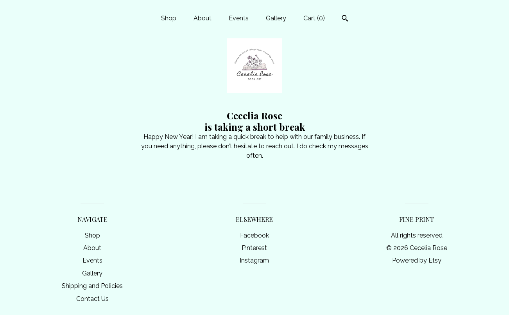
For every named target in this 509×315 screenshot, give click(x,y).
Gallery (276, 18)
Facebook (254, 235)
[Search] (345, 19)
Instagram (254, 260)
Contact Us (92, 298)
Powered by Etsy (416, 260)
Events (239, 18)
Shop (168, 18)
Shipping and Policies (92, 286)
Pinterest (254, 248)
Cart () (314, 18)
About (202, 18)
